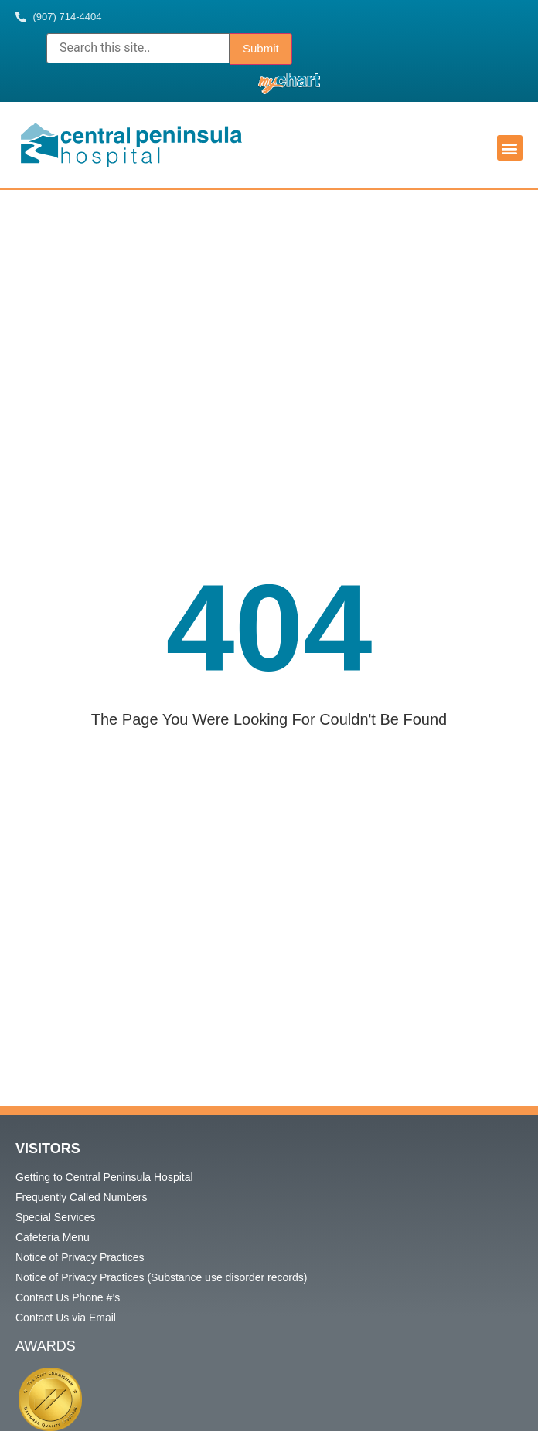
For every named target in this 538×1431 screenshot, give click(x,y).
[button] (510, 148)
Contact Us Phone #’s (67, 1297)
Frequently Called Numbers (81, 1197)
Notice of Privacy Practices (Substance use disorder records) (161, 1277)
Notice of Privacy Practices (80, 1257)
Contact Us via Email (65, 1317)
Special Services (55, 1217)
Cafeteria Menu (52, 1237)
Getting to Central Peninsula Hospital (104, 1177)
